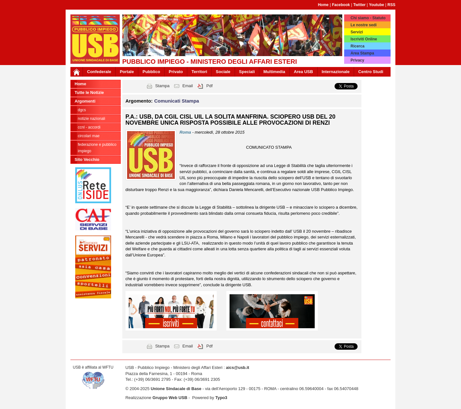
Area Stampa (362, 53)
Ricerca (357, 46)
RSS (391, 5)
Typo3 (221, 397)
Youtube (376, 5)
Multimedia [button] (274, 71)
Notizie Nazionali (91, 118)
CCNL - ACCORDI (89, 127)
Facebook (341, 5)
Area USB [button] (303, 71)
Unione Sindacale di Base (176, 388)
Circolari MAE (89, 136)
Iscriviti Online (364, 39)
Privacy (357, 60)
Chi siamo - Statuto (368, 18)
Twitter (359, 5)
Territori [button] (199, 71)
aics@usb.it (237, 367)
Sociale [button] (223, 71)
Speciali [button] (247, 71)
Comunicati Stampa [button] (176, 101)
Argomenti (85, 101)
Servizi (357, 32)
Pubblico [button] (151, 71)
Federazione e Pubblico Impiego (97, 147)
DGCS (82, 110)
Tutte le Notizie (89, 92)
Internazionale (336, 71)
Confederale (99, 71)
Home (323, 5)
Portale (127, 71)
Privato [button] (176, 71)
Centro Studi (370, 71)
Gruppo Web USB (169, 397)
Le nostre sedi (363, 25)
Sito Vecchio (87, 159)
